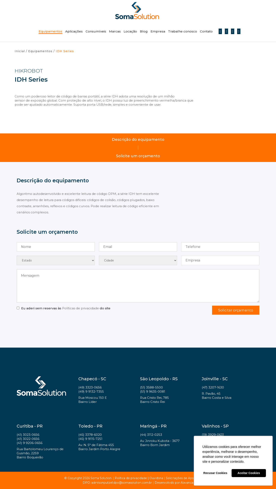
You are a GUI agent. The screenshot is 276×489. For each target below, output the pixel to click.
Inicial (20, 51)
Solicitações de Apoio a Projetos (189, 478)
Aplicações (74, 31)
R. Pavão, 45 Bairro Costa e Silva (216, 396)
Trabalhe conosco (182, 31)
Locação (130, 31)
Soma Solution (137, 10)
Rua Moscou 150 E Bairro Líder (92, 400)
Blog (144, 31)
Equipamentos (50, 31)
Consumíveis (96, 31)
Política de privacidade (131, 478)
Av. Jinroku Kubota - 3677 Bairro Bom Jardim (160, 443)
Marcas (115, 31)
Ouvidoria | (158, 478)
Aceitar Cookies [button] (249, 473)
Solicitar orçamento (235, 310)
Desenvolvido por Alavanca (174, 482)
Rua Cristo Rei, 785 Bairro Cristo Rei (154, 400)
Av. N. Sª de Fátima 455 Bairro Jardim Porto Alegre (99, 447)
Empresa (158, 31)
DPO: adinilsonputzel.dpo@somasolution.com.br (117, 482)
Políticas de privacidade (80, 308)
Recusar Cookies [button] (215, 473)
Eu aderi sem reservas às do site (65, 308)
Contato (206, 31)
